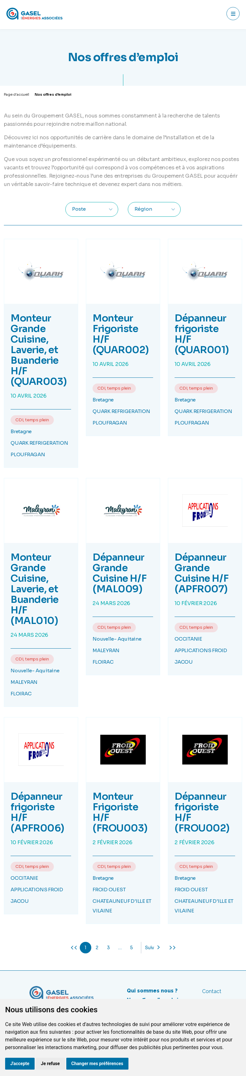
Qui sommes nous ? (152, 991)
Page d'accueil (16, 94)
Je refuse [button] (50, 1063)
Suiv (149, 948)
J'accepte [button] (19, 1063)
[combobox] (91, 209)
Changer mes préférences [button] (97, 1063)
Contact (211, 991)
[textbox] (82, 209)
